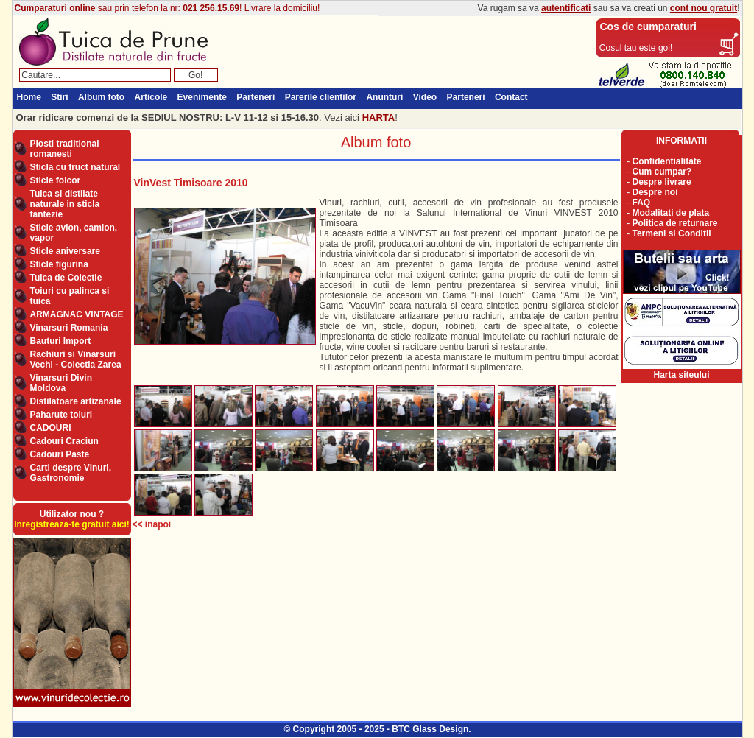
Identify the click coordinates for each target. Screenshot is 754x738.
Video (425, 97)
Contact (511, 97)
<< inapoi (152, 524)
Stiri (59, 97)
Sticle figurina (59, 264)
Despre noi (655, 192)
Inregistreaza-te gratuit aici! (72, 524)
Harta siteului (681, 375)
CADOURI (50, 428)
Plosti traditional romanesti (64, 148)
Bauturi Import (60, 341)
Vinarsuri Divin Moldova (61, 383)
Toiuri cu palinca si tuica (70, 296)
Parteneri (255, 97)
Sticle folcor (55, 180)
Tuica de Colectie (66, 278)
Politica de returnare (675, 223)
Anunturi (384, 97)
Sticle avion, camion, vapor (74, 232)
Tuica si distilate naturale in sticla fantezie (65, 204)
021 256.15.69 (211, 8)
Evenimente (202, 97)
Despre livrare (662, 182)
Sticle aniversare (65, 251)
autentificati (566, 8)
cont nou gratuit (703, 8)
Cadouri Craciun (64, 441)
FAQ (642, 202)
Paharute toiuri (61, 415)
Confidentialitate (667, 161)
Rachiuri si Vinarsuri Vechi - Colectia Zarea (75, 359)
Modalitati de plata (671, 213)
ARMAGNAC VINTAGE (77, 314)
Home (29, 97)
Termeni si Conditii (672, 233)
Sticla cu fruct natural (75, 167)
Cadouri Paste (60, 454)
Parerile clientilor (320, 97)
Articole (151, 97)
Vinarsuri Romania (69, 328)
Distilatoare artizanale (75, 401)
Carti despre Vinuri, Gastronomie (70, 473)
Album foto (101, 97)
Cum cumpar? (662, 171)
